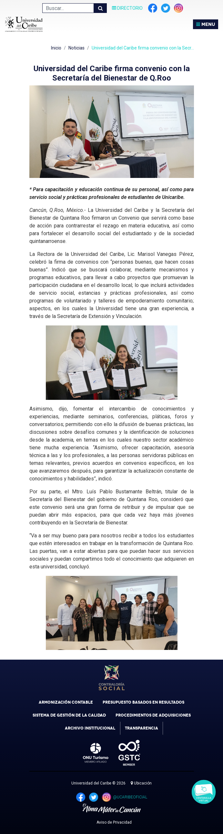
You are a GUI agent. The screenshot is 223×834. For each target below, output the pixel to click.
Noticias (76, 47)
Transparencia (141, 728)
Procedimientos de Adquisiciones (153, 715)
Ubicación (141, 783)
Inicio (56, 47)
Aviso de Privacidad (114, 822)
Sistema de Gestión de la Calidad (69, 715)
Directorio (127, 8)
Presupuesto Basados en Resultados (143, 702)
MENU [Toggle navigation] (205, 24)
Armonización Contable (66, 702)
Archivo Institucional (90, 728)
